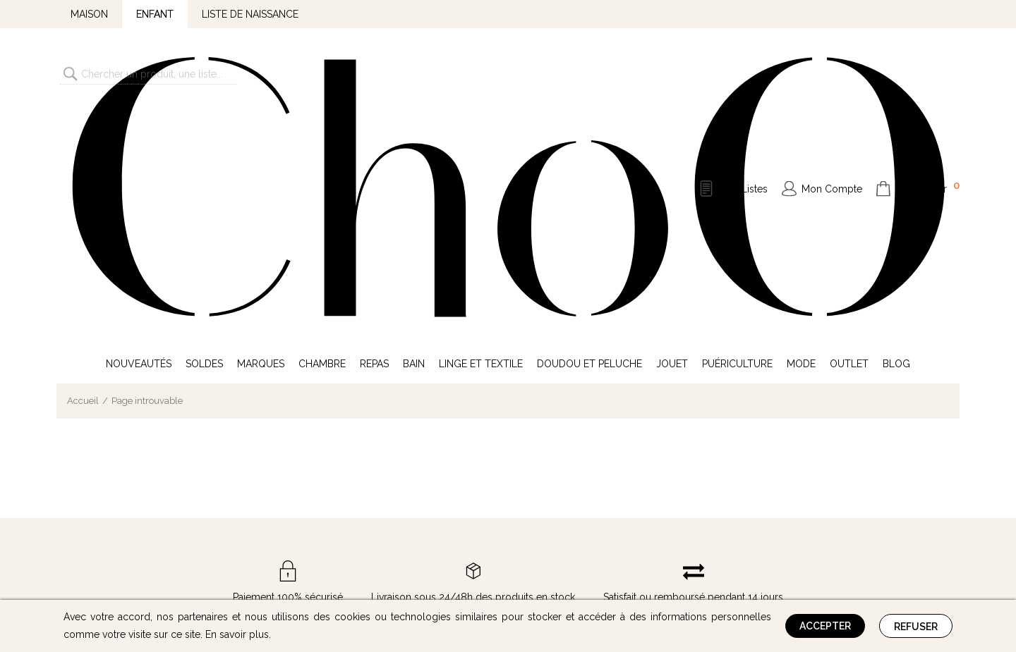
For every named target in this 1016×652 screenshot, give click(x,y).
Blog (896, 132)
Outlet (849, 132)
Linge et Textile (481, 132)
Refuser (916, 626)
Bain (414, 132)
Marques (260, 132)
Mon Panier (928, 72)
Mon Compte (832, 73)
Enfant (155, 14)
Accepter (825, 626)
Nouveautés (138, 132)
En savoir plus (237, 634)
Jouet (672, 132)
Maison (89, 14)
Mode (801, 132)
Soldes (204, 132)
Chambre (322, 132)
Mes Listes (744, 73)
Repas (374, 132)
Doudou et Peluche (589, 132)
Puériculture (737, 132)
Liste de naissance (250, 14)
